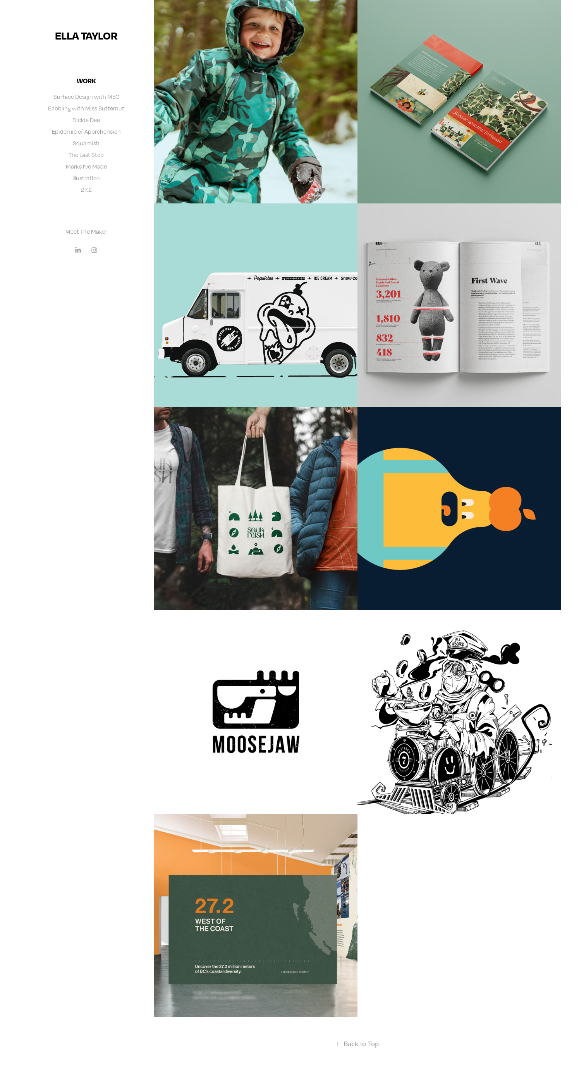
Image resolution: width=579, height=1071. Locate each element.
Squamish (86, 142)
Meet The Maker (86, 231)
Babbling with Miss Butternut (86, 108)
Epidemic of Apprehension (86, 131)
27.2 (86, 189)
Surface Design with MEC (86, 96)
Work (86, 80)
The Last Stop (86, 154)
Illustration (86, 177)
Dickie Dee (86, 119)
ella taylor (86, 35)
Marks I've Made (86, 166)
